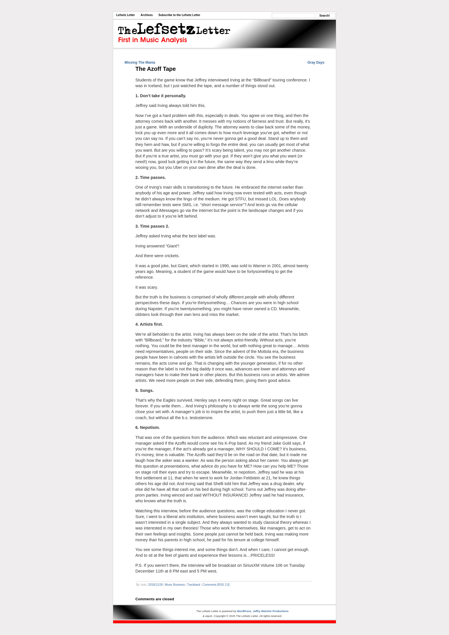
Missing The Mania (140, 62)
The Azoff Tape (155, 69)
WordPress (244, 611)
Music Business (175, 584)
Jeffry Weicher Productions (271, 611)
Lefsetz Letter (125, 15)
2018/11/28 (155, 584)
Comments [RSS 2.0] (215, 584)
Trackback (193, 584)
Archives (147, 15)
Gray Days (316, 62)
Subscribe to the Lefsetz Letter (179, 15)
